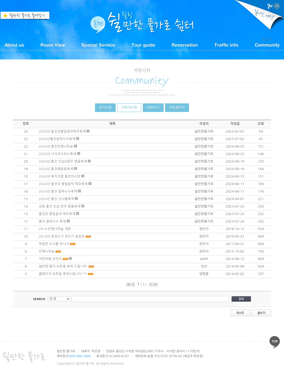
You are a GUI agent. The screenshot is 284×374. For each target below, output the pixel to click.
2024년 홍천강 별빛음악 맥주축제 (63, 184)
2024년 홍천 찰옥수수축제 (58, 191)
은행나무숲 (46, 251)
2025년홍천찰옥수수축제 (57, 139)
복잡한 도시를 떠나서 (54, 244)
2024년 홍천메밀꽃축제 (56, 169)
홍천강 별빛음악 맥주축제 (57, 214)
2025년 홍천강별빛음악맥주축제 (62, 131)
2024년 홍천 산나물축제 (56, 199)
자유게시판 (129, 107)
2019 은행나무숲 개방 (55, 229)
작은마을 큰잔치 (50, 259)
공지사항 (105, 107)
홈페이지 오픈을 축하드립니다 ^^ (63, 274)
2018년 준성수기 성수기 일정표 (61, 236)
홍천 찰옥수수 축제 (52, 221)
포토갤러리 (177, 107)
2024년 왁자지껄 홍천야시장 (59, 176)
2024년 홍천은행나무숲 (56, 146)
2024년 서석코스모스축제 (57, 154)
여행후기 (153, 107)
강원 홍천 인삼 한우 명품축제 (59, 206)
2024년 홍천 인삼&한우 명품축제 (63, 161)
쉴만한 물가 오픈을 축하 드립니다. (63, 266)
